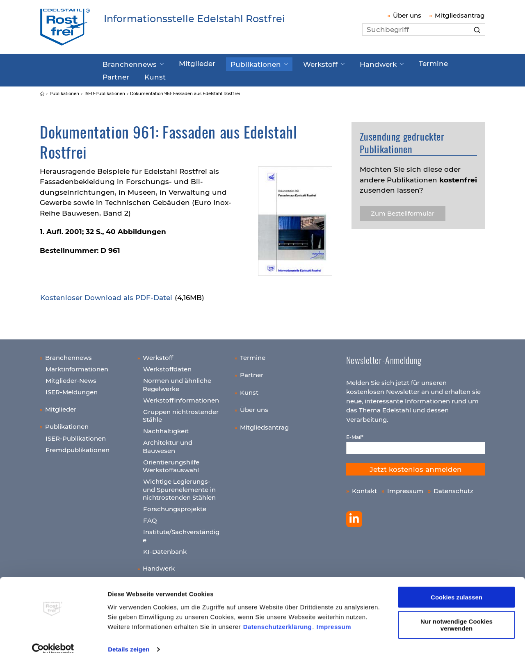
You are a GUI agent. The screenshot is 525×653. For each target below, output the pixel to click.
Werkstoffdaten (167, 366)
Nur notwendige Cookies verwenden (456, 612)
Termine (395, 62)
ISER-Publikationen (76, 435)
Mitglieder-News (71, 377)
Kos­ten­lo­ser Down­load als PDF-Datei (106, 294)
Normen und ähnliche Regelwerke (177, 381)
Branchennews (126, 62)
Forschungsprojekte (174, 506)
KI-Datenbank (165, 548)
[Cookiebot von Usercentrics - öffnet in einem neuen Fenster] (53, 637)
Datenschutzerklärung (277, 614)
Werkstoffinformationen (181, 396)
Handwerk (345, 62)
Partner (433, 62)
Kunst (112, 74)
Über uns (407, 15)
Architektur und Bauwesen (167, 443)
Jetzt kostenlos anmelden (416, 466)
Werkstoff (294, 62)
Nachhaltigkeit (166, 428)
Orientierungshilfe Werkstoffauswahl (171, 463)
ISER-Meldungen (72, 389)
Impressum (334, 614)
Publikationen (237, 62)
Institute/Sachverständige (181, 533)
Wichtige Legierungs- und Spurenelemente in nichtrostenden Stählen (179, 486)
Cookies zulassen (456, 585)
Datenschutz (453, 487)
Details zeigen (128, 636)
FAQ (150, 517)
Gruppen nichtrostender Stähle (181, 412)
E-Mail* (354, 434)
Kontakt (364, 487)
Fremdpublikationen (78, 446)
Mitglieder (186, 62)
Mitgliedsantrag (460, 15)
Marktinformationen (77, 366)
